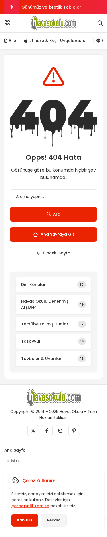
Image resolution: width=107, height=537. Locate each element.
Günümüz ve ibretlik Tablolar (51, 7)
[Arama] (100, 23)
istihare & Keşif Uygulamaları (56, 40)
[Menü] (7, 23)
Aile (10, 40)
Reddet (53, 520)
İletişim (11, 461)
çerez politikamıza (30, 506)
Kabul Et (24, 520)
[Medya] (33, 430)
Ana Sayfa (15, 450)
